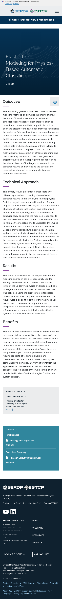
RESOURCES (38, 535)
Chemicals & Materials (12, 531)
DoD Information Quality (24, 591)
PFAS (4, 537)
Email (10, 409)
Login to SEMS (14, 554)
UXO (4, 543)
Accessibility (16, 583)
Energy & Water (9, 525)
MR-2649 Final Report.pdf (20, 440)
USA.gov (32, 594)
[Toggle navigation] (57, 11)
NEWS (35, 520)
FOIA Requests (28, 583)
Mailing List (41, 554)
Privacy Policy (42, 583)
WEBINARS (37, 528)
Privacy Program (20, 594)
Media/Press (19, 586)
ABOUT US (37, 542)
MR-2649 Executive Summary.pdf (23, 457)
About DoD (7, 591)
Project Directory (13, 520)
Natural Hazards (10, 534)
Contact (6, 583)
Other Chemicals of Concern (15, 540)
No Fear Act (41, 591)
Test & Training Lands (12, 528)
